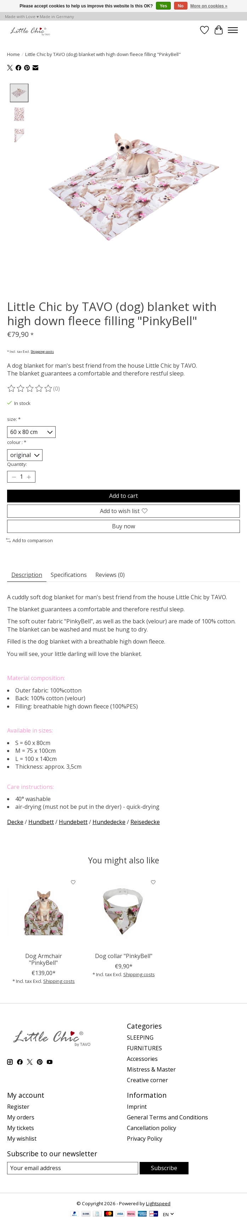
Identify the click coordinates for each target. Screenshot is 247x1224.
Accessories (142, 1059)
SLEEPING (140, 1037)
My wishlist (22, 1138)
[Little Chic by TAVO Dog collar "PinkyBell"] (123, 912)
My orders (20, 1117)
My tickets (20, 1128)
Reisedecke (145, 822)
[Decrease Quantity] (13, 477)
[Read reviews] (30, 389)
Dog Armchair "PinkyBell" (43, 959)
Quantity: (17, 464)
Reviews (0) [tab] (110, 575)
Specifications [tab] (69, 575)
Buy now (123, 526)
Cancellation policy (151, 1128)
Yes (163, 6)
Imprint (137, 1107)
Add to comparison (29, 540)
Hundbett (41, 822)
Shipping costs (42, 351)
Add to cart (123, 496)
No (181, 6)
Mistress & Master (151, 1069)
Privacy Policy (144, 1138)
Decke (15, 822)
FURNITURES (144, 1048)
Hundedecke (108, 822)
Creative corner (147, 1080)
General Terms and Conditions (167, 1117)
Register (18, 1107)
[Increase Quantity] (28, 477)
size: (14, 419)
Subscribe (164, 1168)
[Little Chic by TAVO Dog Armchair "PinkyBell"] (43, 912)
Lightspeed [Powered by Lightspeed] (158, 1203)
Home (13, 54)
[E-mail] (72, 1168)
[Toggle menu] (233, 30)
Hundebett (73, 822)
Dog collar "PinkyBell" (123, 956)
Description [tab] (26, 575)
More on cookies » (209, 6)
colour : (16, 442)
